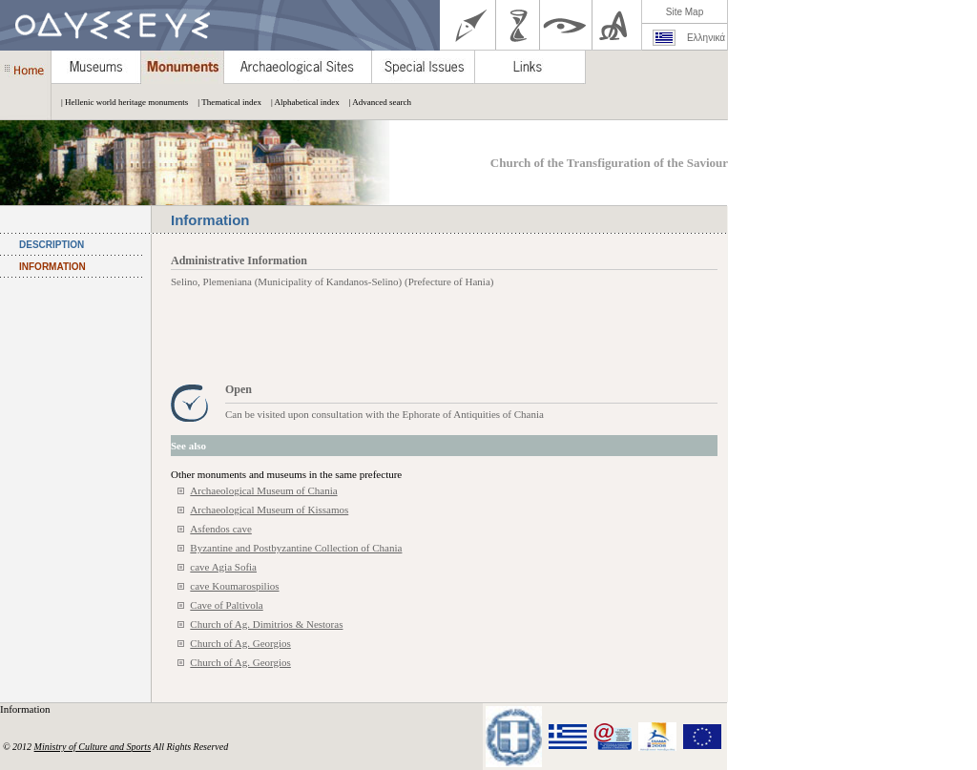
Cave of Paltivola (226, 605)
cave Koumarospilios (234, 586)
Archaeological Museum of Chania (263, 490)
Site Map (684, 12)
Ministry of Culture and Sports (92, 746)
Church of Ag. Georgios (240, 643)
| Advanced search (375, 102)
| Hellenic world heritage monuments (120, 102)
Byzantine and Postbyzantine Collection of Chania (296, 547)
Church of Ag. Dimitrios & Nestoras (266, 624)
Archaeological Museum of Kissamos (269, 509)
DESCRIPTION (51, 244)
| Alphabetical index (300, 102)
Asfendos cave (220, 528)
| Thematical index (224, 102)
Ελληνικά (706, 37)
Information (26, 709)
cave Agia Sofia (223, 566)
